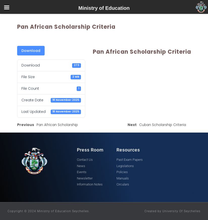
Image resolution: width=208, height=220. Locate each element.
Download (30, 50)
